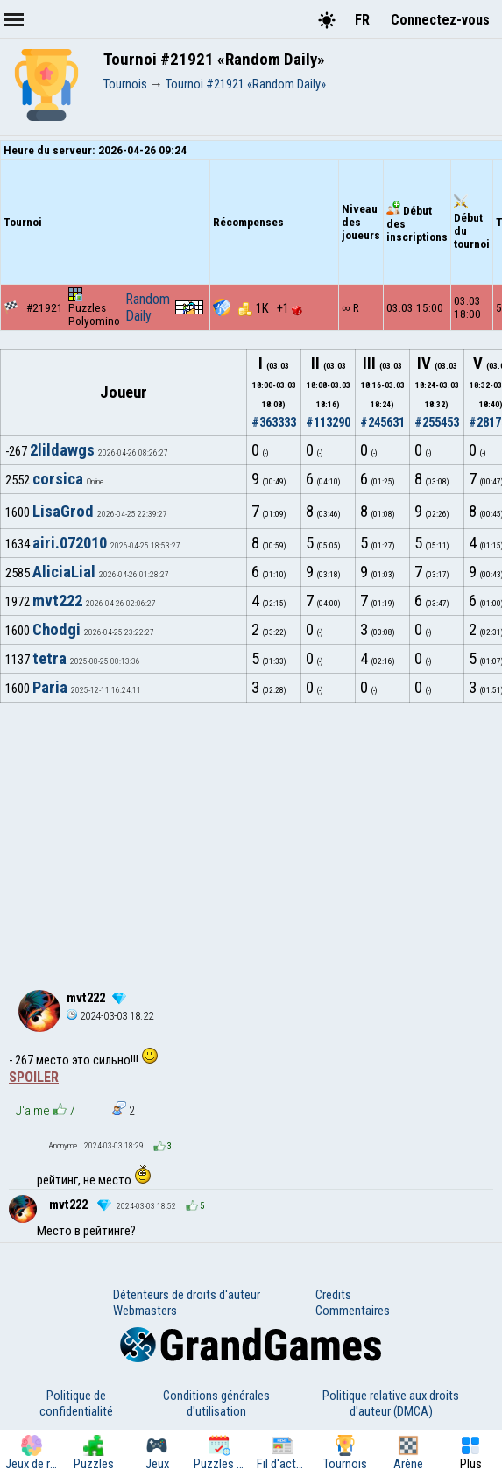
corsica (57, 479)
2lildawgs (62, 450)
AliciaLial (63, 572)
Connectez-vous (440, 19)
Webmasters (145, 1310)
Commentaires (352, 1310)
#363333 (273, 422)
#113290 (328, 422)
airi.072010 (69, 543)
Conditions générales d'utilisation (216, 1403)
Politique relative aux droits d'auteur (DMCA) (390, 1403)
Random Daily (147, 307)
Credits (333, 1295)
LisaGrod (63, 511)
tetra (49, 658)
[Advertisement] (251, 834)
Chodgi (56, 630)
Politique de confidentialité (76, 1403)
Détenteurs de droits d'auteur (186, 1295)
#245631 (382, 422)
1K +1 (270, 308)
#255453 (436, 422)
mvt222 (57, 601)
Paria (49, 687)
